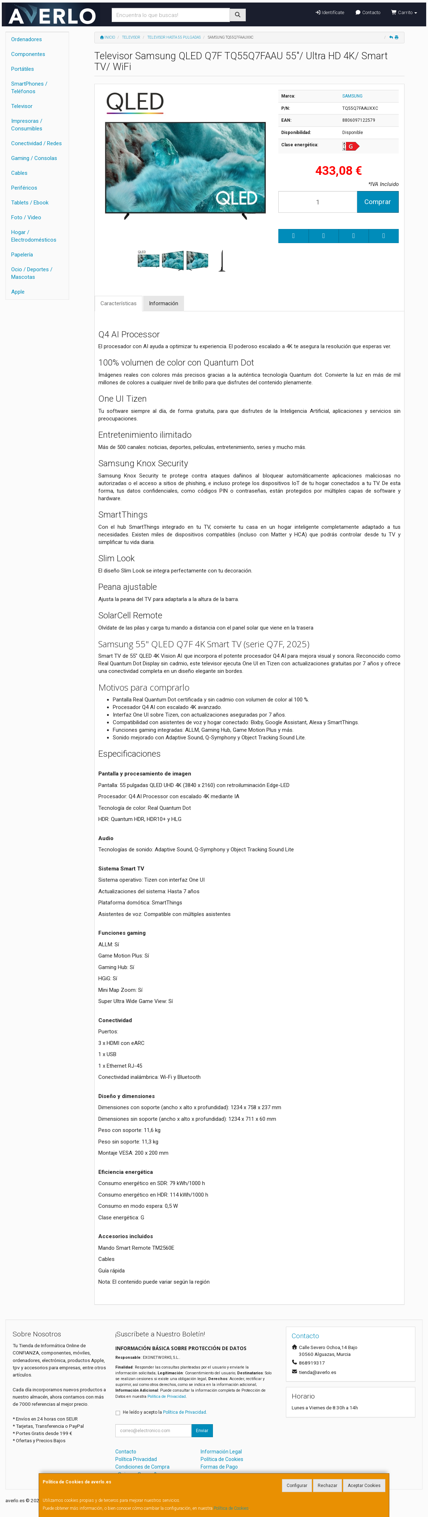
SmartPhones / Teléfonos (29, 88)
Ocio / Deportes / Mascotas (31, 273)
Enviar (202, 1430)
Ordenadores (26, 39)
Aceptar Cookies (364, 1485)
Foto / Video (26, 217)
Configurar (297, 1485)
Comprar (377, 202)
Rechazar (327, 1485)
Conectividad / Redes (36, 143)
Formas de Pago (219, 1467)
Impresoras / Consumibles (26, 125)
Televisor (22, 106)
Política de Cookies (231, 1508)
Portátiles (22, 69)
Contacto (367, 12)
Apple (18, 292)
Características (118, 303)
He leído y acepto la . (165, 1412)
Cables (19, 173)
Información (163, 303)
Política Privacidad (136, 1459)
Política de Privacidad (166, 1396)
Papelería (22, 254)
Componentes (28, 54)
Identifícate (329, 12)
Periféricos (24, 188)
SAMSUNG (352, 96)
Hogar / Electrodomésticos (33, 236)
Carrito (404, 12)
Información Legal (221, 1452)
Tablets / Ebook (29, 202)
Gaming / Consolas (34, 158)
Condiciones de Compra (142, 1467)
